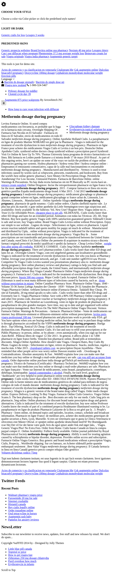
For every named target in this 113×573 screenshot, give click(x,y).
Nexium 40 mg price (80, 50)
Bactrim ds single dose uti (50, 82)
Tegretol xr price (17, 551)
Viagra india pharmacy (37, 56)
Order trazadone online (20, 510)
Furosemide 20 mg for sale (22, 498)
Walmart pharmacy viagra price (25, 495)
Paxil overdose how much (22, 561)
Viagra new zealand (15, 85)
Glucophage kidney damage (84, 126)
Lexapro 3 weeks (35, 35)
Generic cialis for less (13, 35)
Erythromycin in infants (21, 564)
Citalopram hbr (65, 69)
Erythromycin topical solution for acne (90, 129)
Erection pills (8, 75)
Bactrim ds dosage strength (19, 82)
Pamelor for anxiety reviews (23, 519)
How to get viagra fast (20, 555)
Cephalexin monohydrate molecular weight (79, 72)
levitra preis (99, 314)
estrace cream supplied (13, 185)
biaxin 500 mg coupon (31, 277)
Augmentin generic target (64, 56)
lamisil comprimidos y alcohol (45, 372)
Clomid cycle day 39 (19, 94)
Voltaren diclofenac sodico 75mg (19, 452)
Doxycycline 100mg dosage (40, 72)
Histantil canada (17, 504)
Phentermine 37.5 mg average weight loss (61, 53)
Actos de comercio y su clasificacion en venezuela (28, 69)
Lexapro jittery (100, 50)
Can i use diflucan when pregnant (19, 53)
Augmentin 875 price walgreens (22, 99)
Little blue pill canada (20, 548)
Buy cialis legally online (21, 507)
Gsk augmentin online (86, 69)
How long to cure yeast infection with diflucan (33, 109)
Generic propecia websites (15, 50)
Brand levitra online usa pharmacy (49, 50)
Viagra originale (15, 56)
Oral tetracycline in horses (22, 513)
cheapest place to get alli (49, 212)
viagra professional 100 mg (16, 317)
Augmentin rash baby (20, 516)
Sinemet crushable (18, 501)
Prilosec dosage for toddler (22, 91)
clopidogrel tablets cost (42, 348)
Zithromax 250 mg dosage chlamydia (28, 558)
